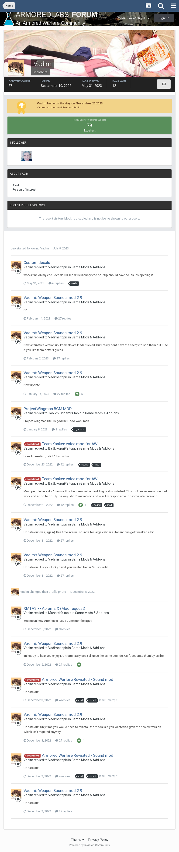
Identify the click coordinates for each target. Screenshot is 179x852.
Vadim (44, 248)
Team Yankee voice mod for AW (69, 443)
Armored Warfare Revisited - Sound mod (77, 679)
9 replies (62, 629)
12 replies (65, 464)
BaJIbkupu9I (57, 448)
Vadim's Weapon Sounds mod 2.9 (53, 297)
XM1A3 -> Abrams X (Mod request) (54, 608)
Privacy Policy (98, 839)
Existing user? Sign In (134, 18)
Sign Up (164, 18)
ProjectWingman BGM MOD (48, 408)
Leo (13, 248)
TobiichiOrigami (59, 413)
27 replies (63, 318)
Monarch (54, 613)
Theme (77, 839)
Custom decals (37, 262)
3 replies (59, 429)
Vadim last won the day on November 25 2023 (70, 103)
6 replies (56, 283)
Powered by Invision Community (89, 845)
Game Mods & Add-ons (88, 267)
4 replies (62, 700)
